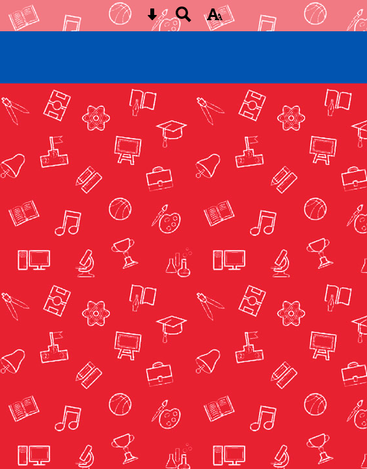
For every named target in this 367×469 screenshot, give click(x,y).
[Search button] (183, 18)
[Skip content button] (152, 18)
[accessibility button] (214, 18)
